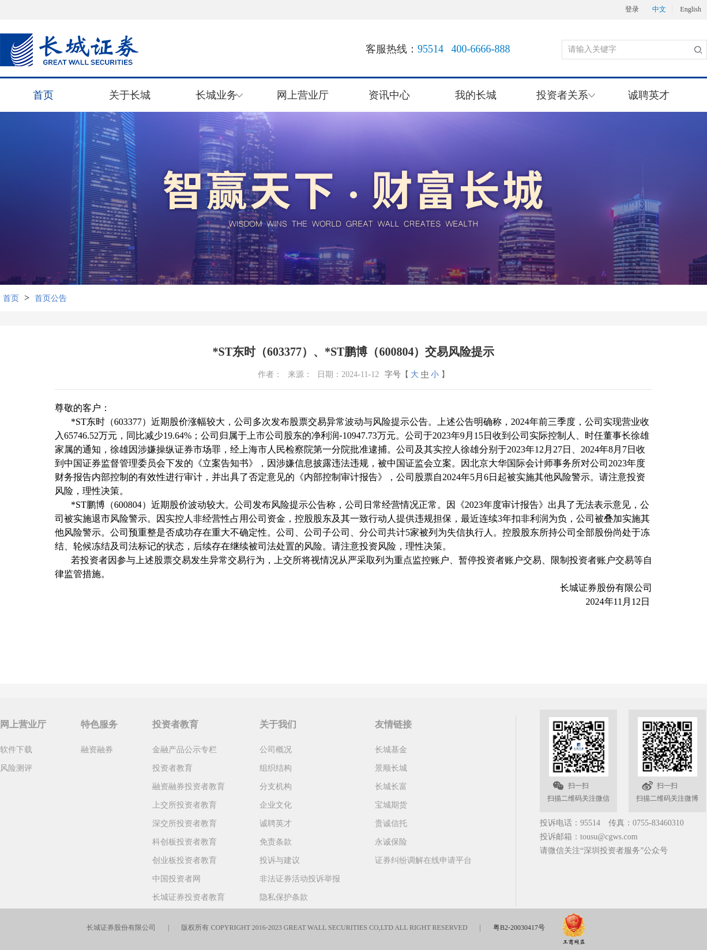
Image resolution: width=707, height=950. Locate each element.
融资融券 (97, 749)
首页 (43, 95)
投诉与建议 (280, 860)
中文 (659, 9)
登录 (632, 9)
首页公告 (51, 298)
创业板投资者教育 (184, 860)
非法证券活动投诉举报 (300, 878)
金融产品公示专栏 (184, 749)
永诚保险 (391, 842)
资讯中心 (389, 95)
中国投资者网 (176, 878)
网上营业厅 (303, 95)
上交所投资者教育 (184, 805)
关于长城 (130, 95)
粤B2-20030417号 (519, 927)
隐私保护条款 (284, 897)
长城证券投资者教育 (188, 897)
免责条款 (276, 842)
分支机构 (276, 786)
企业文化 (276, 805)
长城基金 (391, 749)
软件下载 (16, 749)
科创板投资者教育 (184, 842)
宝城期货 (391, 805)
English (690, 9)
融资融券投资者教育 (188, 786)
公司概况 (276, 749)
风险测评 (16, 768)
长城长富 (391, 786)
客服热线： (438, 49)
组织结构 (276, 768)
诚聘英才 (649, 95)
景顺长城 (391, 768)
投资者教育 (172, 768)
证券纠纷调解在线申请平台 (423, 860)
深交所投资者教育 (184, 823)
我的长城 (476, 95)
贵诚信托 (391, 823)
